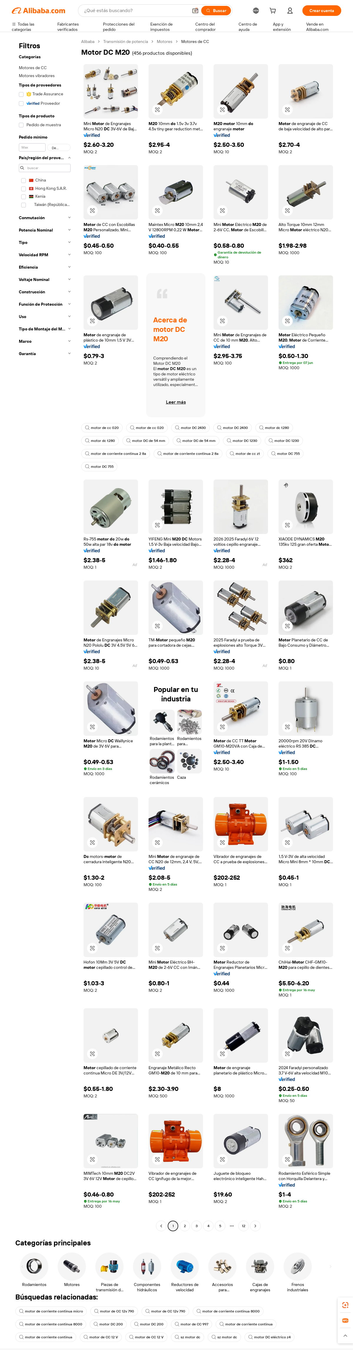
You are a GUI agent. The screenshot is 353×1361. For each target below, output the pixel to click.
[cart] (273, 11)
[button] (195, 10)
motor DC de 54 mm (145, 440)
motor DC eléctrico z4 (269, 1337)
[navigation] (44, 634)
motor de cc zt (245, 453)
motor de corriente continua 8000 (228, 1311)
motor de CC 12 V (101, 1337)
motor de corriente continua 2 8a (115, 453)
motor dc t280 (274, 427)
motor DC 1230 (242, 440)
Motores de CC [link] (195, 41)
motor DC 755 (285, 453)
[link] (345, 1305)
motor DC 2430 (190, 427)
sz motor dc (187, 1337)
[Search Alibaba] (135, 10)
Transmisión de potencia (125, 41)
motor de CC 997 (191, 1324)
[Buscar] (216, 10)
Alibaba (87, 41)
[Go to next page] (255, 1226)
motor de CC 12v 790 (114, 1311)
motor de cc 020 (102, 427)
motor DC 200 (108, 1324)
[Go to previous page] (161, 1226)
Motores (164, 41)
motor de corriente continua (246, 1324)
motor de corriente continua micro (51, 1311)
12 (243, 1226)
